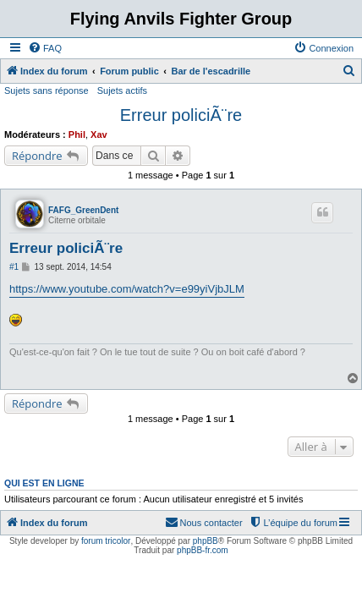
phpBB (205, 541)
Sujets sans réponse (46, 90)
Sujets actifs (122, 90)
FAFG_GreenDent (83, 210)
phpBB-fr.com (202, 550)
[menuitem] (45, 48)
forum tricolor (105, 541)
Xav (98, 134)
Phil (77, 134)
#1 (14, 267)
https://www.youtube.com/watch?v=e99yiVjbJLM (126, 289)
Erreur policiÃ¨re (181, 115)
